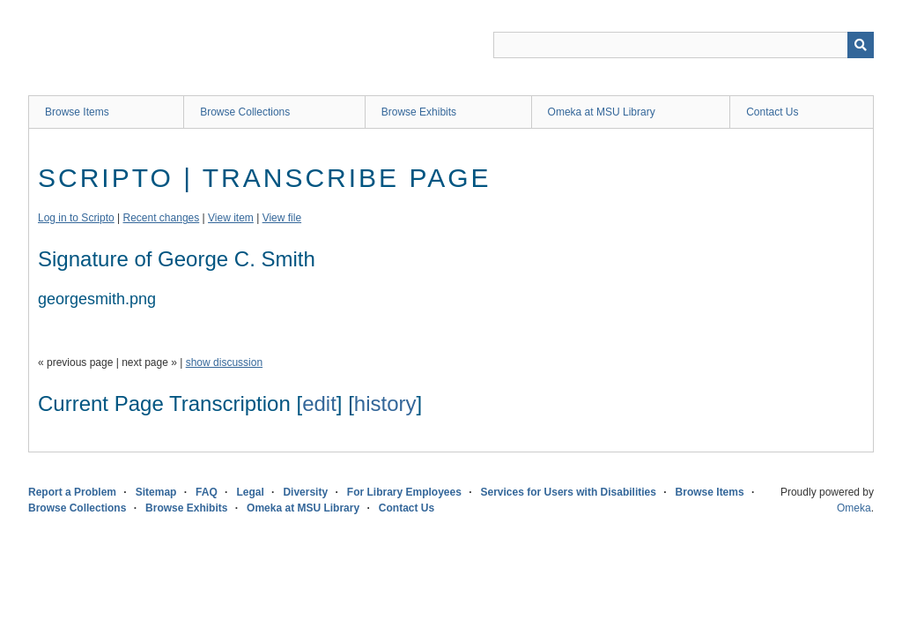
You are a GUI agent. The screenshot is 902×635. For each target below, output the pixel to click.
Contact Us (772, 112)
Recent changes (161, 218)
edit (319, 403)
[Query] (683, 45)
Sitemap (156, 492)
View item (231, 218)
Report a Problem (72, 492)
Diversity (305, 492)
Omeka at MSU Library (601, 112)
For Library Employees (404, 492)
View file (281, 218)
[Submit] (860, 45)
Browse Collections (245, 112)
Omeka (854, 508)
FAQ (207, 492)
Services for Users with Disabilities (568, 492)
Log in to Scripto (76, 218)
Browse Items (77, 112)
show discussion (224, 362)
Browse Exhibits (418, 112)
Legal (249, 492)
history (385, 403)
